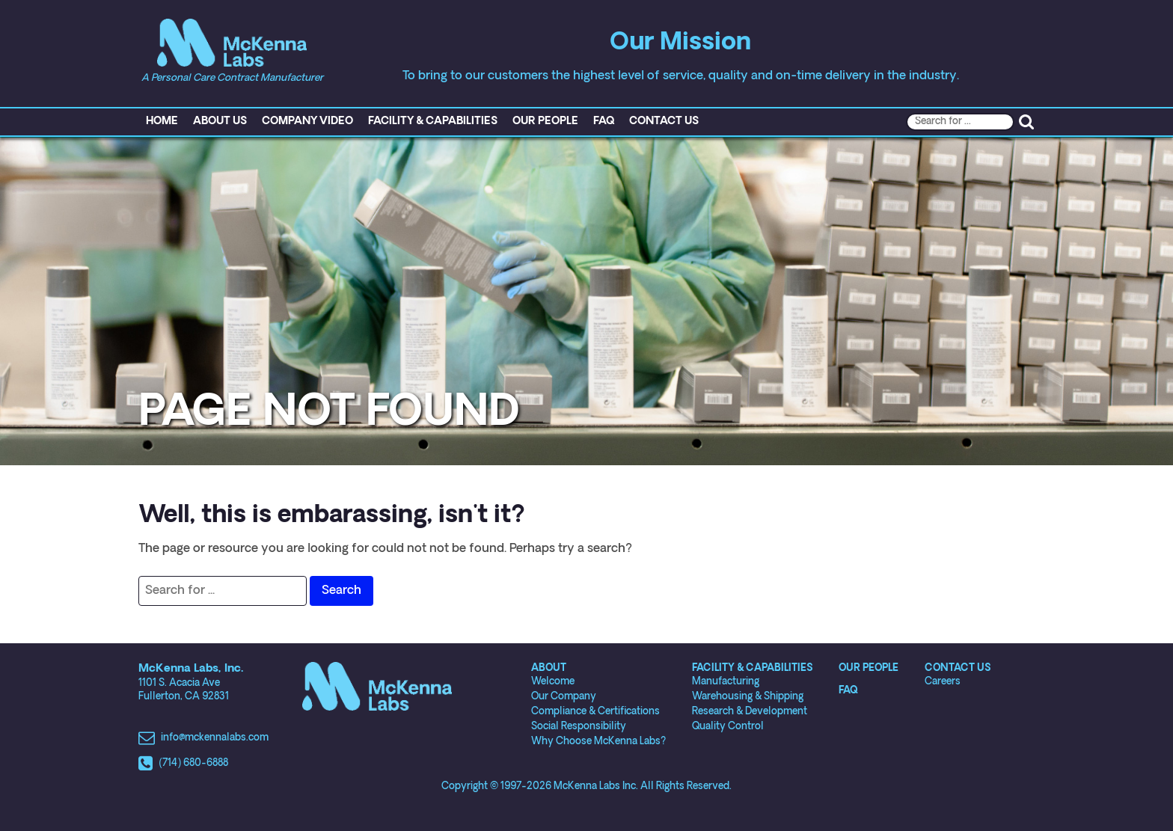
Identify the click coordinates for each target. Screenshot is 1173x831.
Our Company (563, 697)
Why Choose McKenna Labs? (598, 741)
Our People (545, 121)
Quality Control (728, 727)
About (548, 668)
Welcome (553, 682)
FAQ (603, 121)
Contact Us (664, 121)
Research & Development (749, 712)
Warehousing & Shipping (747, 697)
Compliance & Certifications (595, 712)
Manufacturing (725, 682)
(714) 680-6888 (193, 763)
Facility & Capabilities (432, 121)
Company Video (307, 121)
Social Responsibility (578, 727)
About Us (220, 121)
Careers (943, 682)
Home (162, 121)
